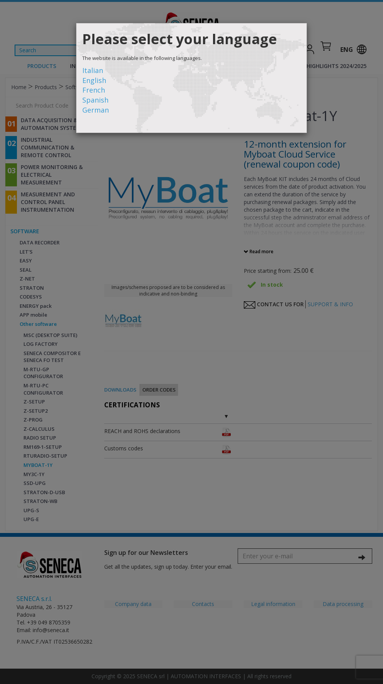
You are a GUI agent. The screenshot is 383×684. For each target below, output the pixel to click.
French (93, 90)
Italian (92, 70)
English (94, 80)
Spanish (95, 100)
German (95, 110)
